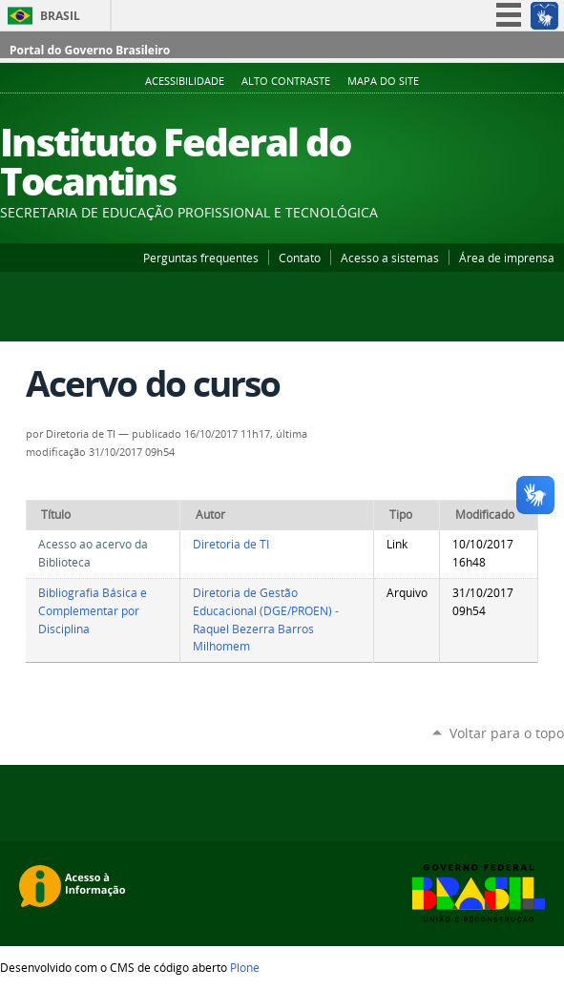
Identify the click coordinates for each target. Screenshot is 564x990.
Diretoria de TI (231, 544)
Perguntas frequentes (201, 257)
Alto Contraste (285, 81)
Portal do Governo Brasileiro (90, 50)
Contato (300, 257)
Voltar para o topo (506, 733)
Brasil (60, 16)
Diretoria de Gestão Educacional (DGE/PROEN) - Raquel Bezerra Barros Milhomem (266, 619)
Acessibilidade (184, 81)
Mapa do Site (383, 81)
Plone (245, 967)
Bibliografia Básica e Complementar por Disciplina (92, 610)
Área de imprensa (506, 257)
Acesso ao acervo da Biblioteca (93, 553)
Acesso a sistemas (390, 257)
